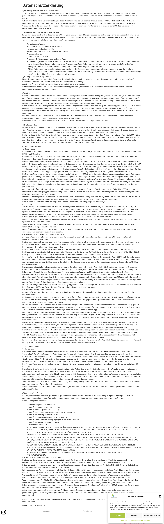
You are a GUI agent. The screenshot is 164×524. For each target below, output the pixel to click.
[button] (160, 497)
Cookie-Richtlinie (125, 520)
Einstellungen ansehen (152, 515)
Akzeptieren (117, 515)
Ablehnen (134, 515)
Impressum (147, 520)
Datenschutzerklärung (137, 520)
